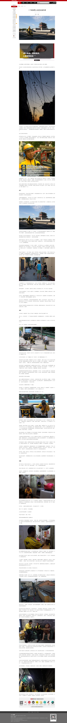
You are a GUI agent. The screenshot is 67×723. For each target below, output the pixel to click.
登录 (53, 2)
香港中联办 (21, 715)
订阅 (35, 2)
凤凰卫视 (19, 715)
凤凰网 (16, 715)
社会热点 (22, 6)
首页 (19, 2)
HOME (19, 6)
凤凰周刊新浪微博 (13, 715)
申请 (14, 714)
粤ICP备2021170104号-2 (24, 720)
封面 (23, 2)
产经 (31, 2)
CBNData (24, 715)
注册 (55, 2)
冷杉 (27, 2)
